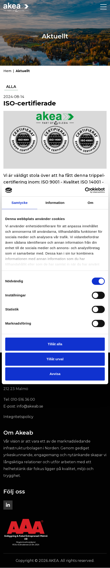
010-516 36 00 (23, 400)
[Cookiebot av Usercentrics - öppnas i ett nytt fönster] (85, 190)
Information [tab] (55, 203)
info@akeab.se (30, 406)
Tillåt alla (55, 344)
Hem (7, 71)
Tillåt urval (55, 359)
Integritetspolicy (18, 417)
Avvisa (55, 374)
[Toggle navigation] (103, 7)
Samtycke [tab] (20, 203)
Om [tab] (90, 203)
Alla (11, 87)
